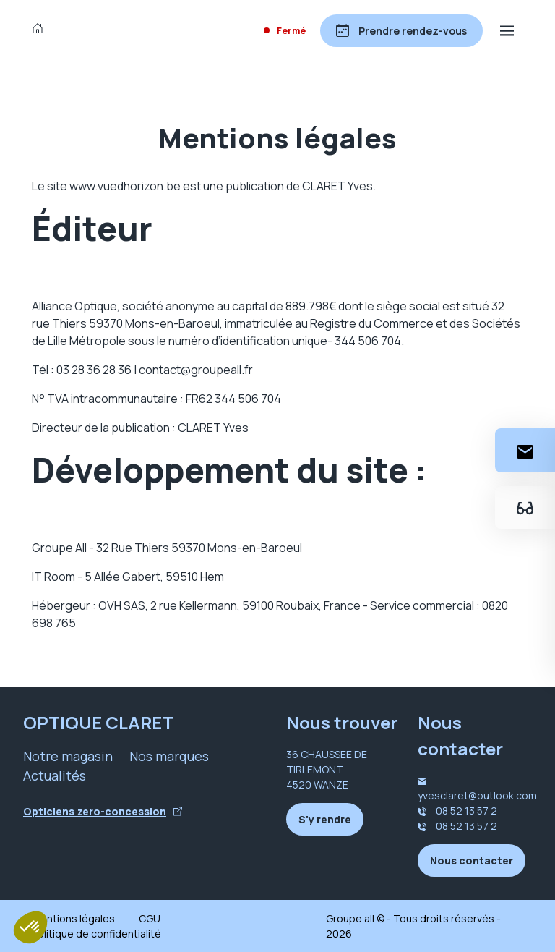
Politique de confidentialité (96, 933)
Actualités (54, 775)
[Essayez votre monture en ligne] (525, 507)
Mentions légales (73, 918)
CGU (149, 918)
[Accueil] (41, 30)
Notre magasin (68, 756)
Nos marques (169, 756)
